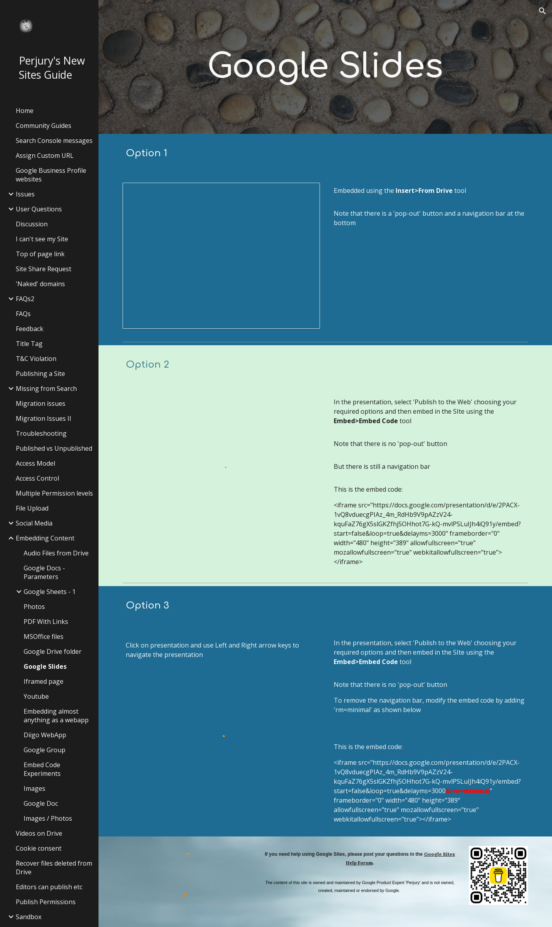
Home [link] (24, 110)
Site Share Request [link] (43, 269)
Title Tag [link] (29, 343)
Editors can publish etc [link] (49, 887)
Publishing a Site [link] (40, 373)
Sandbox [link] (28, 916)
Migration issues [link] (40, 403)
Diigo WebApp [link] (45, 735)
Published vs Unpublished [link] (54, 448)
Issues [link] (25, 194)
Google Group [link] (44, 750)
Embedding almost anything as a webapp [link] (56, 715)
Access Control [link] (37, 478)
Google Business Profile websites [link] (51, 174)
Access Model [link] (35, 463)
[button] (542, 11)
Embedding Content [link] (45, 538)
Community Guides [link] (43, 125)
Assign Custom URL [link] (45, 155)
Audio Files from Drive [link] (56, 553)
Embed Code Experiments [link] (42, 769)
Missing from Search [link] (46, 388)
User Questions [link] (39, 209)
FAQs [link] (23, 313)
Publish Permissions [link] (46, 901)
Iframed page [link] (43, 681)
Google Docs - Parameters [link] (44, 572)
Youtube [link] (36, 696)
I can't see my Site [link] (42, 239)
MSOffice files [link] (43, 636)
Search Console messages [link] (54, 140)
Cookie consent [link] (38, 848)
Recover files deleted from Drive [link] (54, 867)
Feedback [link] (29, 328)
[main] (325, 67)
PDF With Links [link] (46, 621)
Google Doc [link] (41, 803)
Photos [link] (34, 606)
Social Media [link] (34, 523)
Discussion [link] (32, 224)
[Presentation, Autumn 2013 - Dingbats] (221, 256)
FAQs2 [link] (25, 298)
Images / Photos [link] (48, 818)
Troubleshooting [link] (41, 433)
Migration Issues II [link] (43, 418)
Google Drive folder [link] (53, 651)
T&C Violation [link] (36, 358)
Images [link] (34, 788)
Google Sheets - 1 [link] (50, 591)
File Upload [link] (32, 508)
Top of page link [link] (40, 254)
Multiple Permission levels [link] (54, 493)
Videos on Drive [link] (39, 833)
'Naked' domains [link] (40, 283)
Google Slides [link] (45, 666)
